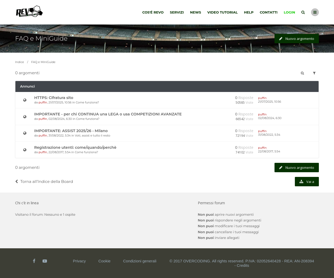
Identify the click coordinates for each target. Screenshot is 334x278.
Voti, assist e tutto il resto (92, 135)
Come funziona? (87, 102)
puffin (43, 102)
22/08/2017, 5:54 (269, 151)
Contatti (269, 12)
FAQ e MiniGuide (41, 38)
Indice (19, 62)
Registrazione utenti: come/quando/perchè (75, 147)
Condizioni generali (140, 261)
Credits (243, 265)
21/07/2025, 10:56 (269, 101)
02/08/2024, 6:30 (270, 118)
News (195, 12)
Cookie (104, 261)
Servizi (177, 12)
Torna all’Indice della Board (44, 181)
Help (249, 12)
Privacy (79, 261)
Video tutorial (222, 12)
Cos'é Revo (153, 12)
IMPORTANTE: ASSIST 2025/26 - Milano (71, 130)
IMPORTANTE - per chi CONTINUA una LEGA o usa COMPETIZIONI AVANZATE (108, 114)
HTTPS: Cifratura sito (53, 97)
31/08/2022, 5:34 (269, 135)
